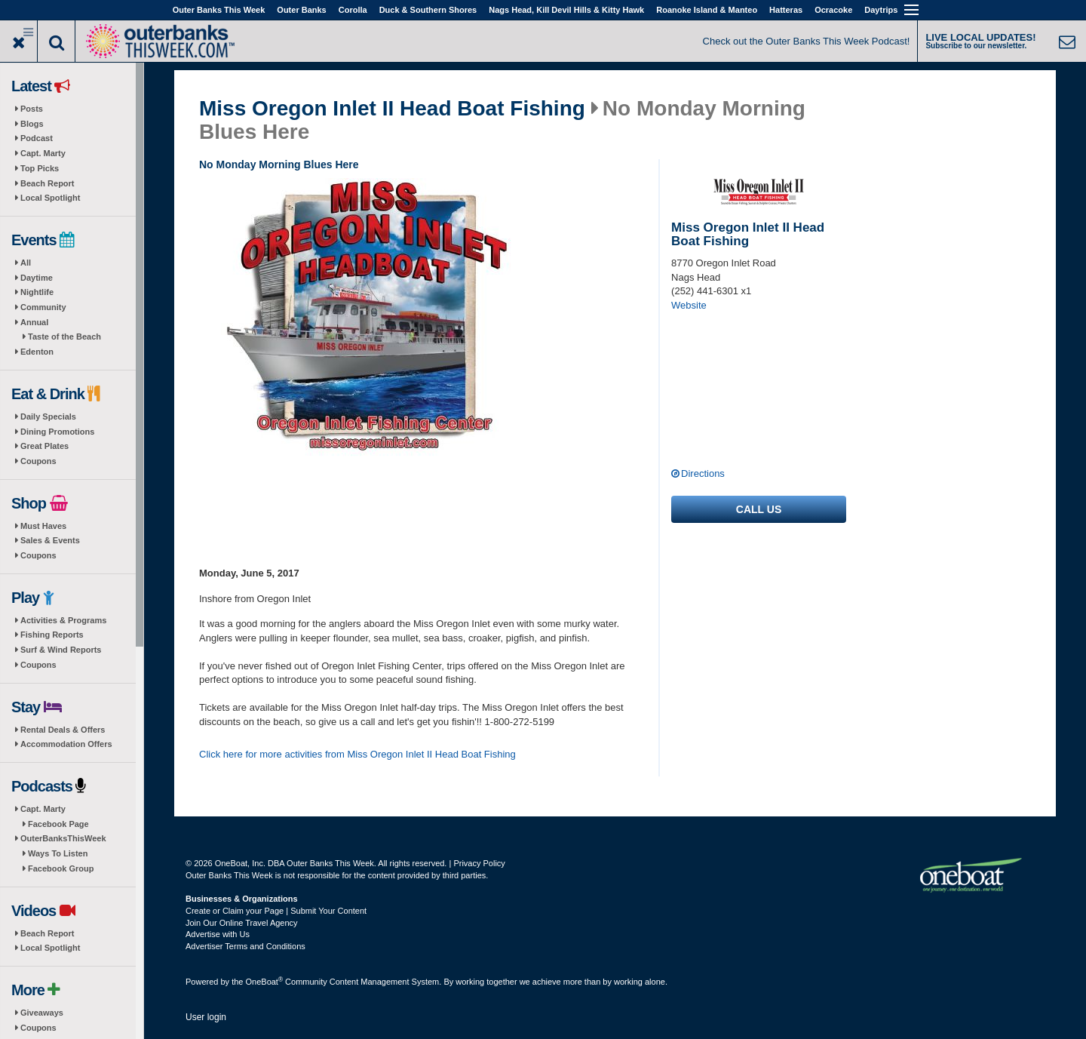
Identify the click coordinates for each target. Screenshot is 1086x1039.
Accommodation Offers (66, 744)
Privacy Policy (479, 863)
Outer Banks (301, 9)
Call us (758, 509)
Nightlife (37, 292)
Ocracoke (833, 9)
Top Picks (39, 168)
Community (43, 307)
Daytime (36, 277)
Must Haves (43, 525)
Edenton (37, 351)
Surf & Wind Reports (60, 649)
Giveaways (41, 1012)
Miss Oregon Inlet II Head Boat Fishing (392, 108)
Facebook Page (58, 823)
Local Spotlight (50, 197)
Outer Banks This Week (219, 9)
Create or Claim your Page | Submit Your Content (276, 910)
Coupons (38, 461)
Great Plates (44, 445)
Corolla (353, 9)
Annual (34, 322)
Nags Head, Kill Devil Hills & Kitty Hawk (566, 9)
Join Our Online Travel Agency (242, 922)
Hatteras (785, 9)
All (25, 262)
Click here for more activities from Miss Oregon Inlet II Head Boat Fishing (357, 754)
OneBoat (265, 981)
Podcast (36, 138)
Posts (31, 108)
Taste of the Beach (64, 336)
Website (689, 305)
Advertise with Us (218, 934)
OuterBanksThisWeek (63, 838)
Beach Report (47, 183)
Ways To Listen (57, 853)
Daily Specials (48, 416)
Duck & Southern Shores (428, 9)
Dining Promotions (57, 431)
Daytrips (880, 9)
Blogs (32, 123)
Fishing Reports (52, 634)
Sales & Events (50, 540)
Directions (703, 473)
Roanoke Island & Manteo (706, 9)
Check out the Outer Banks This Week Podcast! (806, 41)
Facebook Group (61, 868)
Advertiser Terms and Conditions (245, 946)
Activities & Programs (63, 620)
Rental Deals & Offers (62, 729)
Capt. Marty (43, 153)
